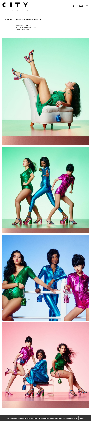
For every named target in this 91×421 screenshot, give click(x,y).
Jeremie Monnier (29, 27)
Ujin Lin (26, 29)
